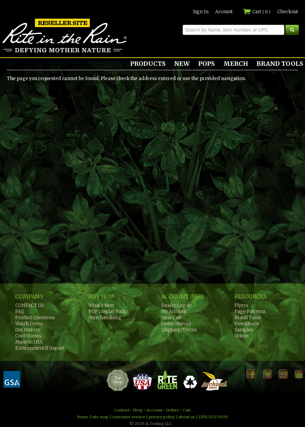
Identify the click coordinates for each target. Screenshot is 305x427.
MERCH (235, 63)
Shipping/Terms (179, 330)
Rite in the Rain (24, 52)
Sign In (200, 12)
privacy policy (162, 416)
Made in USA (29, 342)
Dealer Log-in (176, 305)
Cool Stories (28, 336)
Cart (256, 12)
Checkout (287, 12)
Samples (244, 330)
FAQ (19, 311)
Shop (138, 410)
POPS (206, 63)
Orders (172, 410)
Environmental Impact (39, 348)
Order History (176, 324)
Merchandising (105, 318)
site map (100, 416)
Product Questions (35, 318)
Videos (242, 336)
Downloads (247, 324)
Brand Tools (248, 318)
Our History (27, 330)
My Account (173, 311)
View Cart (171, 318)
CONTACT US (29, 305)
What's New (101, 305)
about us (186, 416)
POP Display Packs (108, 311)
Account (224, 12)
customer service (128, 416)
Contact (121, 410)
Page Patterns (250, 311)
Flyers (241, 305)
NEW (182, 63)
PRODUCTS (148, 63)
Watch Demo (29, 324)
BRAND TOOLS (280, 63)
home (82, 416)
